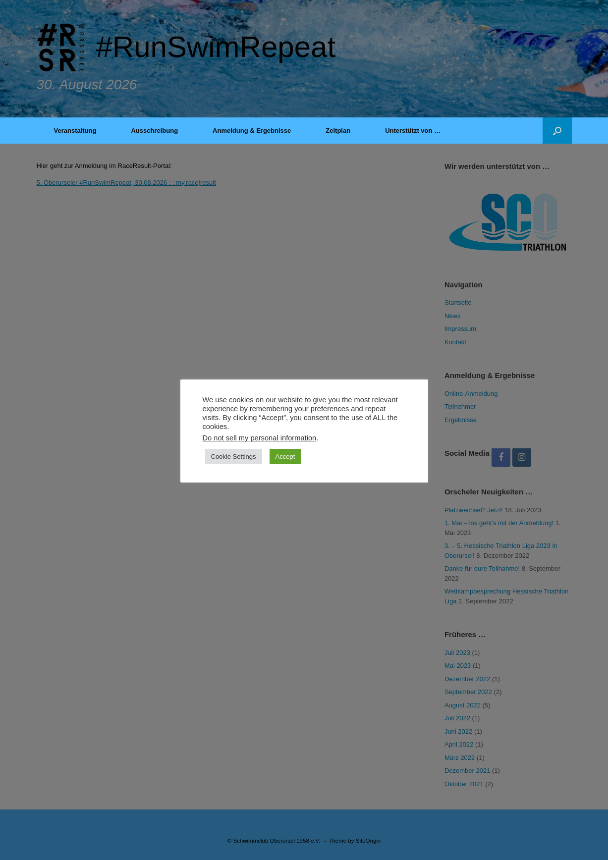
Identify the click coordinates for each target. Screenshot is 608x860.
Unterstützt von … (413, 130)
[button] (557, 130)
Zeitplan (338, 130)
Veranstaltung (75, 130)
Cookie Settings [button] (233, 456)
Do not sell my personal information (260, 438)
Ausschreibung (154, 130)
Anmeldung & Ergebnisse (252, 130)
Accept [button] (285, 456)
